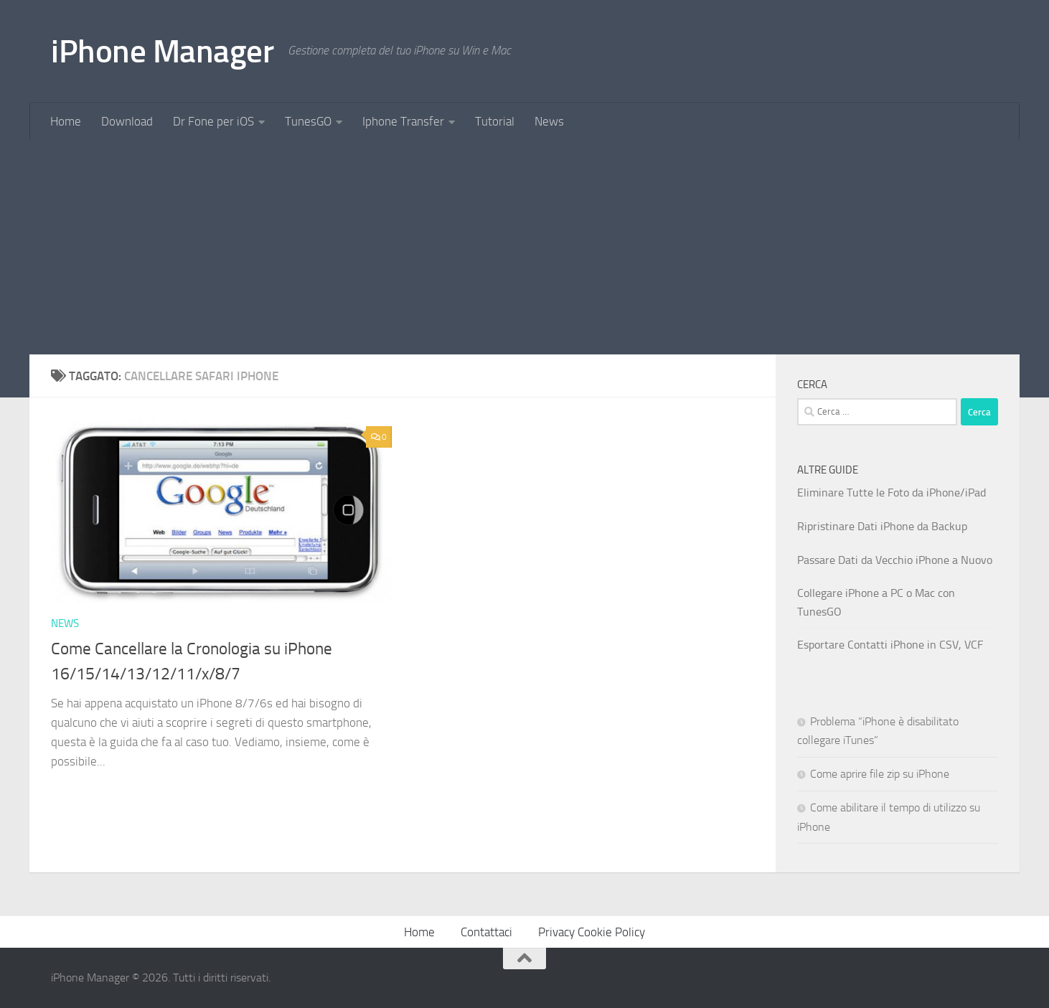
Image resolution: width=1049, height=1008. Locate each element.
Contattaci (486, 932)
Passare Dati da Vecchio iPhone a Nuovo (894, 560)
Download (127, 121)
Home (65, 121)
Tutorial (494, 121)
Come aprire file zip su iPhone (879, 774)
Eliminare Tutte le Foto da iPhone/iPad (891, 492)
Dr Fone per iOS (213, 121)
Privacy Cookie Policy (591, 932)
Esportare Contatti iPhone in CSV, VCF (890, 644)
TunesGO (308, 121)
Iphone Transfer (403, 121)
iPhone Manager (162, 51)
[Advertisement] (524, 246)
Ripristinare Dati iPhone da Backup (882, 526)
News (549, 121)
